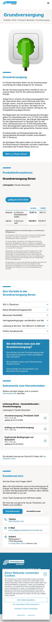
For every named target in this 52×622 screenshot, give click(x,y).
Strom (14, 20)
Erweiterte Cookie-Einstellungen (26, 609)
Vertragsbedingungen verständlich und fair (23, 320)
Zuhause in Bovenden (26, 20)
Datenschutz (21, 615)
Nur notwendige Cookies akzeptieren (26, 604)
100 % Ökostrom (11, 304)
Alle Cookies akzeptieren (26, 600)
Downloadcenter (10, 393)
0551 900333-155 (16, 521)
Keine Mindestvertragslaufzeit (17, 310)
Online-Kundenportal (13, 331)
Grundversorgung (42, 20)
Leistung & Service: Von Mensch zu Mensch (24, 326)
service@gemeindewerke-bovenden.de (25, 530)
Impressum (31, 615)
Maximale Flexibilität (12, 315)
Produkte (7, 20)
